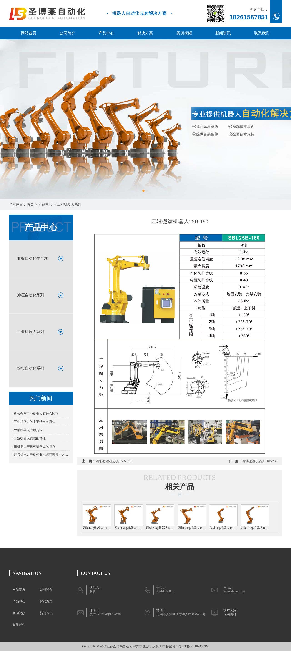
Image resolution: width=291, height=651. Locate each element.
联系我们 (262, 33)
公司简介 (67, 33)
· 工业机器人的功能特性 (29, 438)
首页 (30, 204)
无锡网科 (229, 614)
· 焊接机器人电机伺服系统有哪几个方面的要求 (41, 454)
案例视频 (184, 33)
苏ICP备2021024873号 (193, 646)
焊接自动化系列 (30, 368)
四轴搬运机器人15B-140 (113, 461)
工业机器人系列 (69, 204)
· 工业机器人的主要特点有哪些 (33, 422)
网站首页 (28, 33)
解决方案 (145, 33)
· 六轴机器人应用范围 (27, 430)
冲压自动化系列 (30, 295)
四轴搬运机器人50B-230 (260, 461)
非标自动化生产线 (32, 258)
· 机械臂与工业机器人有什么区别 (35, 413)
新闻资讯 (223, 33)
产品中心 (106, 33)
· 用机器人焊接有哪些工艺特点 (33, 446)
